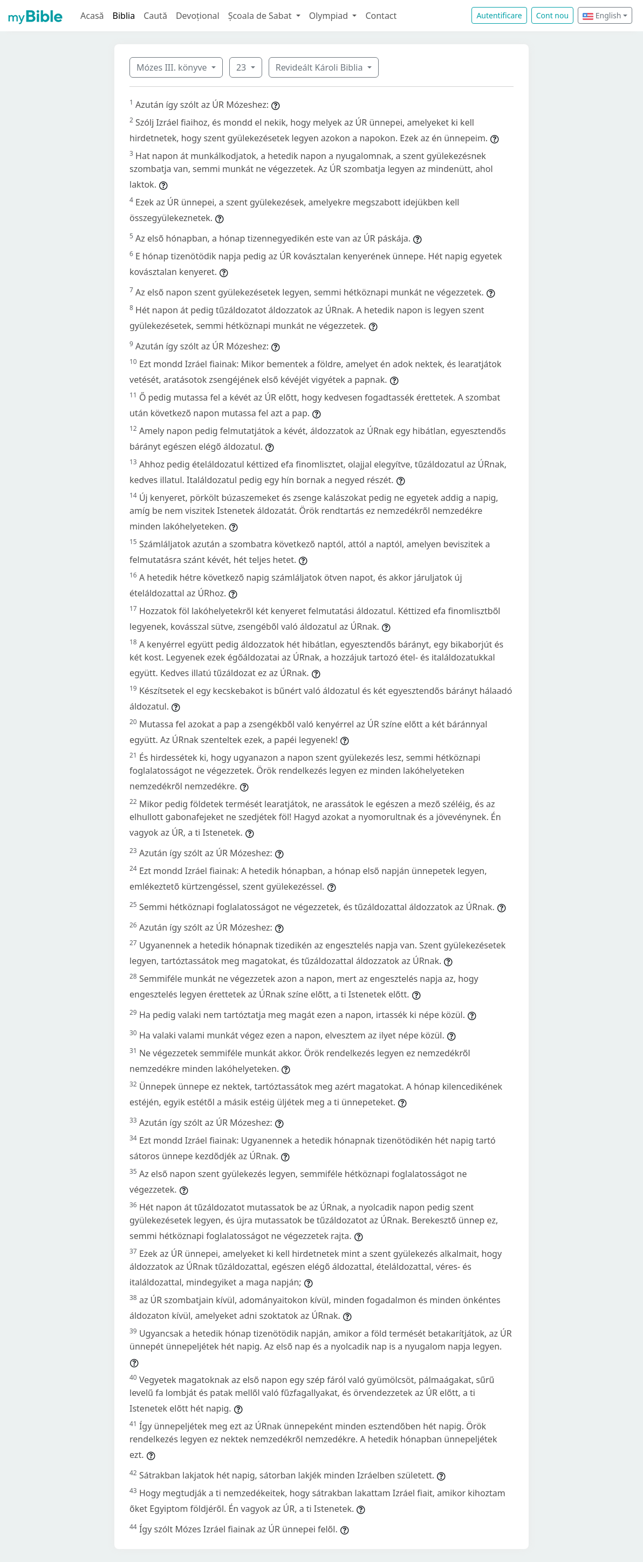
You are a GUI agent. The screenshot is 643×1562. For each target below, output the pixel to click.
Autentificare (499, 15)
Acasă (92, 16)
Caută (155, 16)
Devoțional (198, 16)
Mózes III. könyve (172, 67)
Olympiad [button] (330, 16)
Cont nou (552, 15)
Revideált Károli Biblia (320, 67)
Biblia (124, 16)
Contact (380, 16)
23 (242, 67)
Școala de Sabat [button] (261, 16)
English (602, 15)
